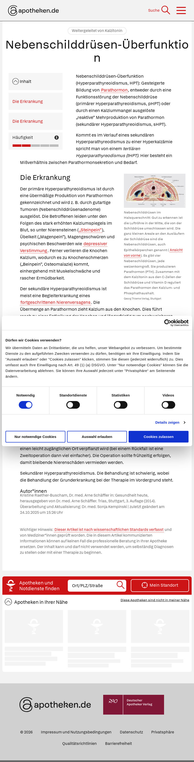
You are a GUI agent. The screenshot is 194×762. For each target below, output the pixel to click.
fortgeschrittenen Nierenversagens (55, 302)
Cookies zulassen (159, 437)
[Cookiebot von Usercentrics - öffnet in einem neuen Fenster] (168, 322)
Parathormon (114, 90)
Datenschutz (131, 733)
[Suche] (159, 10)
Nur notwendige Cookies (35, 437)
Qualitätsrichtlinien (79, 745)
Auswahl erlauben (97, 437)
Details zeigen (167, 422)
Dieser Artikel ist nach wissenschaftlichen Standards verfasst (109, 531)
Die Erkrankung (27, 101)
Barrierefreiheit (118, 745)
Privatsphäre (162, 733)
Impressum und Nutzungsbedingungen (76, 733)
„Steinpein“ (90, 230)
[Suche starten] (121, 587)
